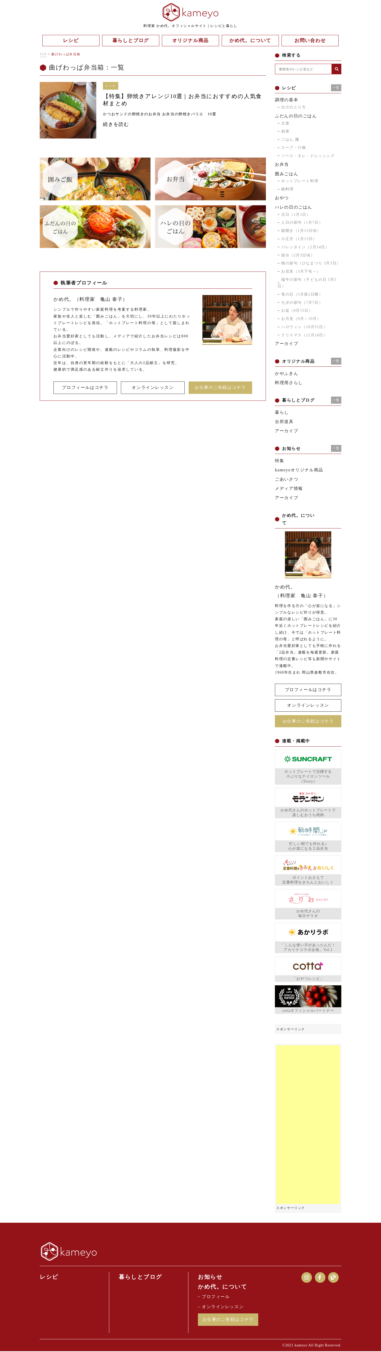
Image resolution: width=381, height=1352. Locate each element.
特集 (279, 460)
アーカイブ (286, 343)
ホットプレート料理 (299, 181)
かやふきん (286, 373)
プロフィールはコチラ (85, 387)
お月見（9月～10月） (301, 319)
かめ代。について (222, 1287)
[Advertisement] (308, 1125)
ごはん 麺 (290, 139)
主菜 (285, 123)
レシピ (49, 1277)
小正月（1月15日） (299, 239)
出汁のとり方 (293, 107)
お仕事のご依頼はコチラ (220, 387)
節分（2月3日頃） (298, 255)
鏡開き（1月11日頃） (301, 231)
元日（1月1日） (296, 215)
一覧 (336, 87)
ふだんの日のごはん (296, 116)
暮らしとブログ (140, 1277)
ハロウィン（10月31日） (304, 327)
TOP (43, 54)
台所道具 (284, 421)
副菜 (285, 131)
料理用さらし (289, 382)
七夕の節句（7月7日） (302, 303)
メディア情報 (289, 488)
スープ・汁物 (293, 148)
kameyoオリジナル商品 (299, 470)
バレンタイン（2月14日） (305, 247)
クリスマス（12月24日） (304, 335)
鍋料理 (287, 189)
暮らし (282, 412)
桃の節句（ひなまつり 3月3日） (311, 263)
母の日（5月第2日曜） (302, 294)
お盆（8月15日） (297, 310)
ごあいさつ (286, 479)
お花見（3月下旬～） (301, 271)
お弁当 (282, 164)
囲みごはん (286, 174)
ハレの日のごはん (293, 207)
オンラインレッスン (153, 387)
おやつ (282, 198)
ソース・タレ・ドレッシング (308, 156)
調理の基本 (286, 100)
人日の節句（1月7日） (302, 222)
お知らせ (210, 1277)
